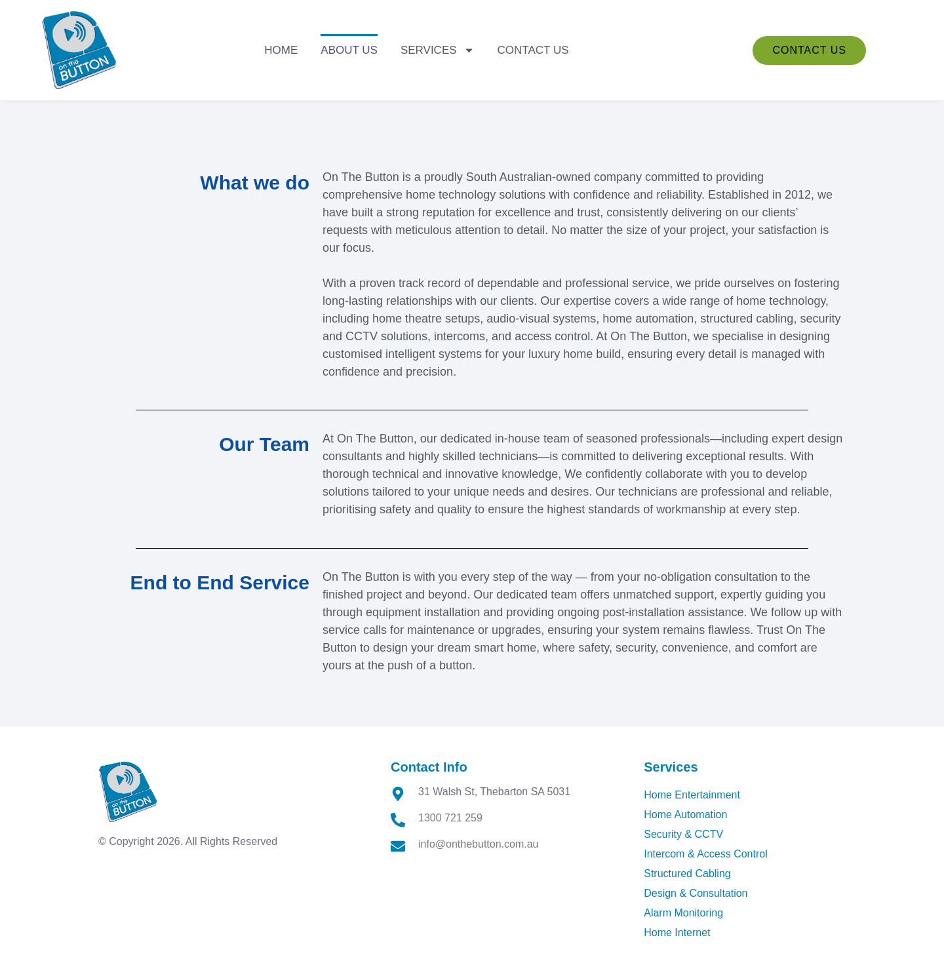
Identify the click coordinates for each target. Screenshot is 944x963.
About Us (349, 50)
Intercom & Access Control (706, 853)
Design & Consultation (695, 893)
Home (281, 50)
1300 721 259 (450, 817)
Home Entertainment (692, 794)
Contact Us (533, 50)
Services (438, 50)
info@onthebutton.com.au (478, 844)
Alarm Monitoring (683, 912)
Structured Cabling (687, 873)
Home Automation (685, 814)
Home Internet (677, 932)
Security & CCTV (683, 834)
